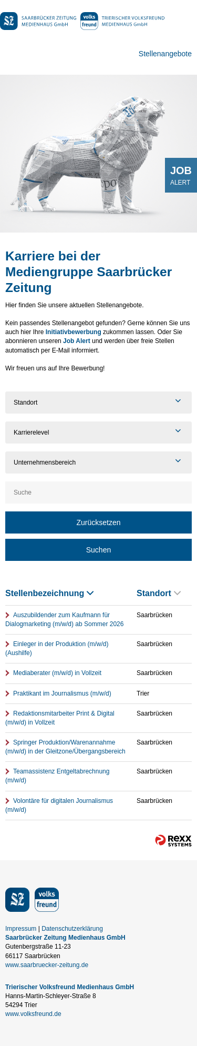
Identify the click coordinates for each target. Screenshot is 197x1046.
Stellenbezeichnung (49, 593)
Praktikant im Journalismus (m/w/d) (62, 693)
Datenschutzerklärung (72, 928)
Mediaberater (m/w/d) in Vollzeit (57, 673)
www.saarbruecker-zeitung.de (46, 965)
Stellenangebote (165, 53)
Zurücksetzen (98, 522)
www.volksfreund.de (33, 1014)
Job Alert (76, 341)
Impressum (20, 928)
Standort (159, 593)
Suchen (98, 550)
